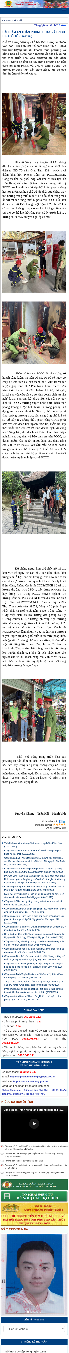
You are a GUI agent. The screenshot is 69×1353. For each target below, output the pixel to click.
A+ (60, 25)
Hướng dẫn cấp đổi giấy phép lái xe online (24, 1161)
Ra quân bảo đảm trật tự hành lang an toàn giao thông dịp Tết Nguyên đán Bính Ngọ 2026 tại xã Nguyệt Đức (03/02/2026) (34, 936)
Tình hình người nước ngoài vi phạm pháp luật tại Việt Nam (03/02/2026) (33, 845)
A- (64, 25)
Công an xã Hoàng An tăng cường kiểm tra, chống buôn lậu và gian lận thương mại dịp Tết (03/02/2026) (35, 910)
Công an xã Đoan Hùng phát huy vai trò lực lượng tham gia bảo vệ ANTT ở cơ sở (34, 1174)
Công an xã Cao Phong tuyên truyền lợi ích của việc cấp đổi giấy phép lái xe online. (34, 1154)
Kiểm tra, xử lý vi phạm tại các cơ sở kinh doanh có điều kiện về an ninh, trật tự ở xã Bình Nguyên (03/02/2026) (34, 896)
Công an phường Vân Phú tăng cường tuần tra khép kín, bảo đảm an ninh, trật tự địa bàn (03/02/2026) (34, 950)
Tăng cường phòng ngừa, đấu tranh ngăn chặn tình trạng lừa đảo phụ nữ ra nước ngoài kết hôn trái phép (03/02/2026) (34, 983)
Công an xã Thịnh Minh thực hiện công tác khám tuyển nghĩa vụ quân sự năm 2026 (36, 1166)
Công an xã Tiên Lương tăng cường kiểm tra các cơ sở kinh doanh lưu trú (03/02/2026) (33, 903)
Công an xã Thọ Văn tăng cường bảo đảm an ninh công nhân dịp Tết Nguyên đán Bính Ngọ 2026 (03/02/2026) (34, 943)
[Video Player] (34, 1124)
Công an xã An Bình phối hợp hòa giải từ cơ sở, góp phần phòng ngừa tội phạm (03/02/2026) (32, 998)
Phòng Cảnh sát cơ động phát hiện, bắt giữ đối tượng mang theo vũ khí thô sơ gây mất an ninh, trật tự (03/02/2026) (33, 991)
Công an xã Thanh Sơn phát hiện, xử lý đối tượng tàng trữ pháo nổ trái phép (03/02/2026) (32, 852)
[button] (34, 1124)
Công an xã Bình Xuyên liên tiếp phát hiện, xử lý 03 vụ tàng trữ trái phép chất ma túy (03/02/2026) (33, 976)
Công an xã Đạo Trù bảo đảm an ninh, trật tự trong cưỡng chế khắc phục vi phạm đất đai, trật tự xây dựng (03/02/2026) (34, 958)
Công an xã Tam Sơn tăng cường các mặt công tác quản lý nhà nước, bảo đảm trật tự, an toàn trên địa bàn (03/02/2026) (34, 870)
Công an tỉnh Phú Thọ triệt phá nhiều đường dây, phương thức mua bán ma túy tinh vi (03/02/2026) (35, 928)
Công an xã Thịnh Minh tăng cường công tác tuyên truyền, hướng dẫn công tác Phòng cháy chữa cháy (36, 1147)
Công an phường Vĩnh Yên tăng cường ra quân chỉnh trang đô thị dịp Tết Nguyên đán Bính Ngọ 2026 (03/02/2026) (34, 888)
